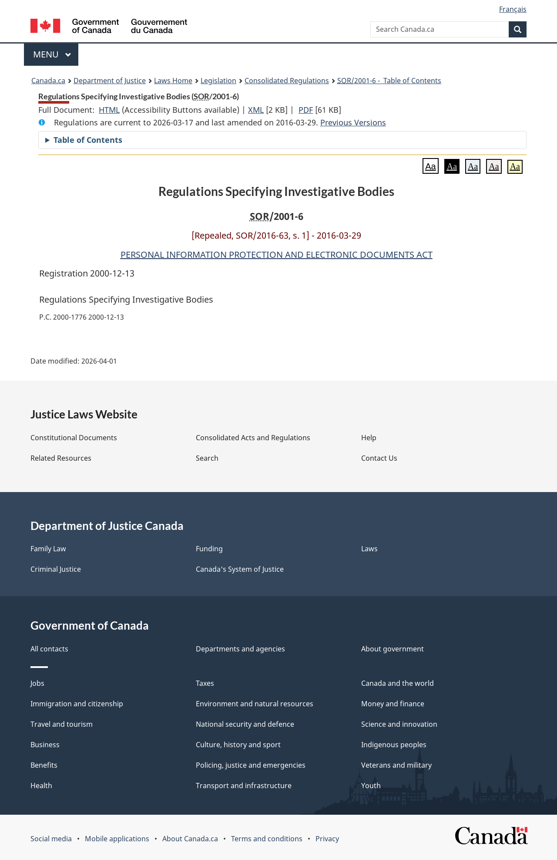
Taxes (205, 683)
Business (45, 744)
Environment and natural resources (254, 703)
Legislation (218, 80)
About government (392, 649)
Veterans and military (396, 765)
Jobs (37, 683)
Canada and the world (397, 683)
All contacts (49, 649)
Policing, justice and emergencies (250, 765)
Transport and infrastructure (244, 785)
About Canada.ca (190, 838)
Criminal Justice (55, 569)
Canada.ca (48, 80)
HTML (109, 110)
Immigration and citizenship (76, 703)
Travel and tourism (61, 724)
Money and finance (392, 703)
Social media (51, 838)
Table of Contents (88, 140)
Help (368, 437)
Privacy (327, 838)
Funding (209, 548)
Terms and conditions (266, 838)
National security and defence (245, 724)
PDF (306, 110)
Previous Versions (353, 122)
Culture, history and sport (238, 744)
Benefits (43, 765)
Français (513, 9)
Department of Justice (110, 80)
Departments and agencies (240, 649)
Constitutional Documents (73, 437)
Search (207, 458)
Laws (369, 548)
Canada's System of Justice (240, 569)
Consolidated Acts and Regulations (253, 437)
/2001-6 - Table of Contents (389, 80)
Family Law (48, 548)
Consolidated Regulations (287, 80)
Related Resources (60, 458)
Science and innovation (399, 724)
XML (256, 110)
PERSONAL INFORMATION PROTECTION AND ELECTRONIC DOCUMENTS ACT (277, 254)
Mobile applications (117, 838)
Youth (371, 785)
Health (41, 785)
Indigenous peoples (393, 744)
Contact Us (379, 458)
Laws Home (173, 80)
